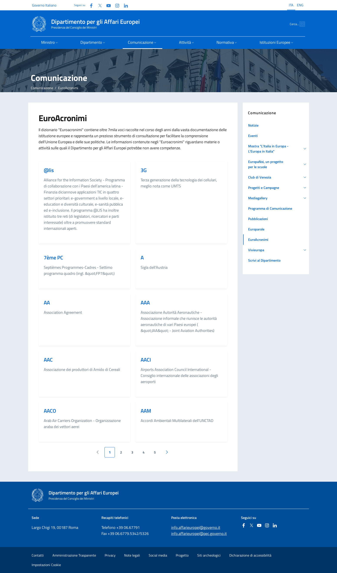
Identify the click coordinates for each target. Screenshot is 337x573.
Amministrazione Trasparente (74, 555)
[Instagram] (115, 5)
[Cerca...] (300, 24)
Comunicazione (42, 87)
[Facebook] (89, 5)
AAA (145, 302)
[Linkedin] (124, 5)
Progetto (182, 555)
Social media (158, 555)
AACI (146, 360)
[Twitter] (98, 5)
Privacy (110, 555)
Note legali (132, 555)
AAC (48, 360)
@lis (49, 170)
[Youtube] (107, 5)
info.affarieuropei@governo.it (195, 527)
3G (144, 170)
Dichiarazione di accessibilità (250, 555)
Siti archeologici (209, 555)
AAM (146, 411)
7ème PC (53, 257)
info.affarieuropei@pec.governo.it (199, 533)
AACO (50, 411)
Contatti (38, 555)
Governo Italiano (44, 5)
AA (47, 302)
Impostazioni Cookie (46, 564)
